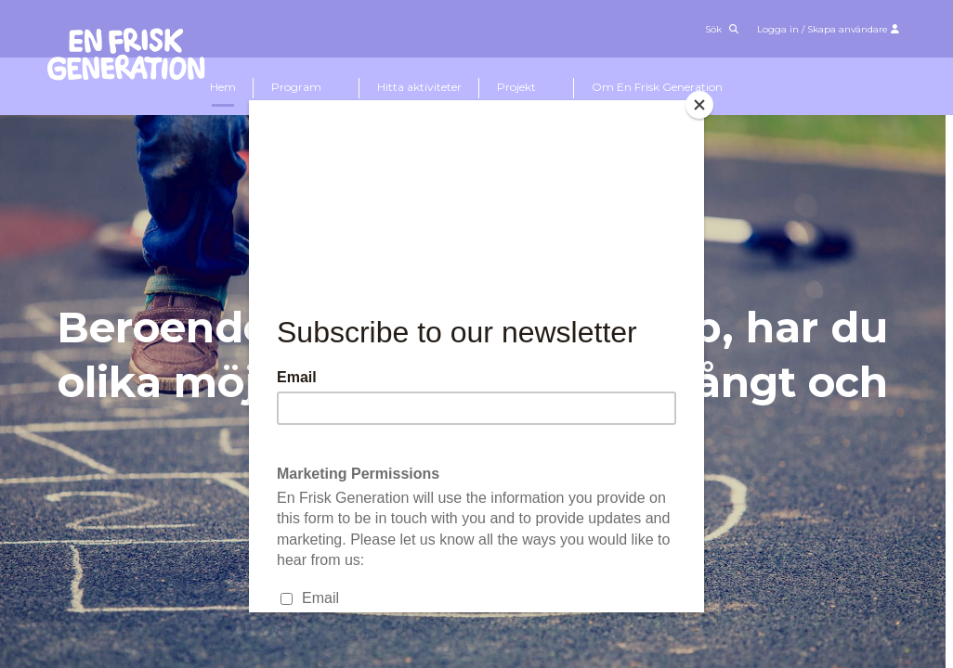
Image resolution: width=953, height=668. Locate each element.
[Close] (699, 105)
